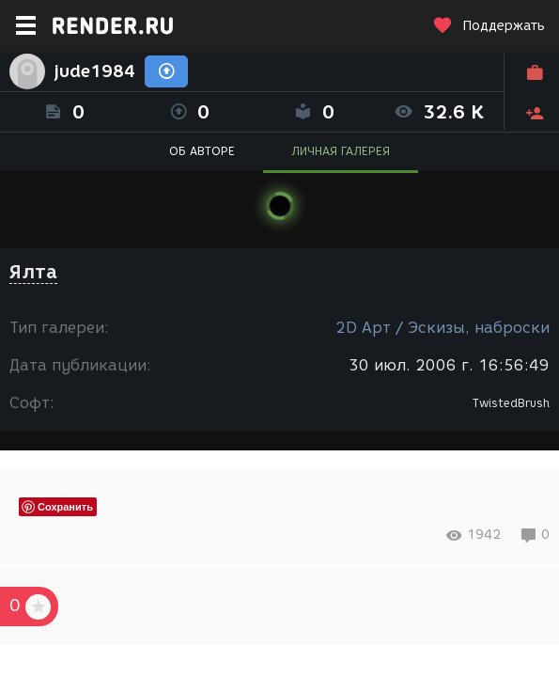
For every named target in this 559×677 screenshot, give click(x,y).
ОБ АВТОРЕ (202, 151)
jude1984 (94, 71)
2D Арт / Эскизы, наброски (442, 328)
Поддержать (488, 26)
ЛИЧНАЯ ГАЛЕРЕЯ (340, 151)
